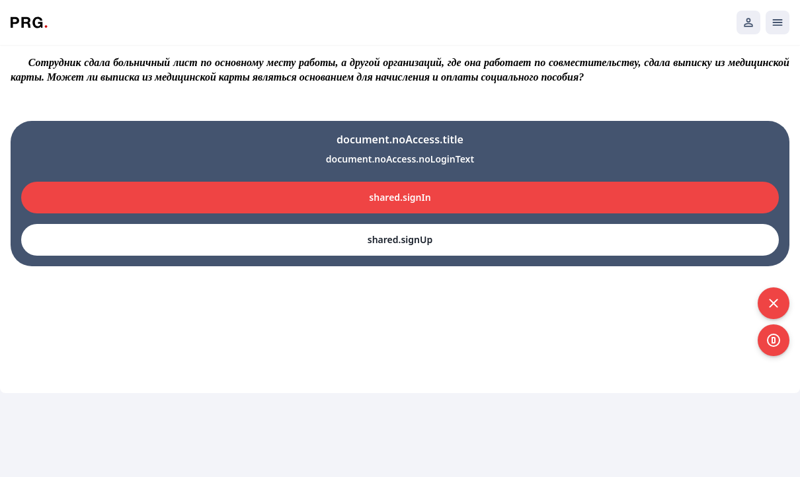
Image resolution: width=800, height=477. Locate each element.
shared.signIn (399, 197)
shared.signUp (400, 239)
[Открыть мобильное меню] (777, 22)
